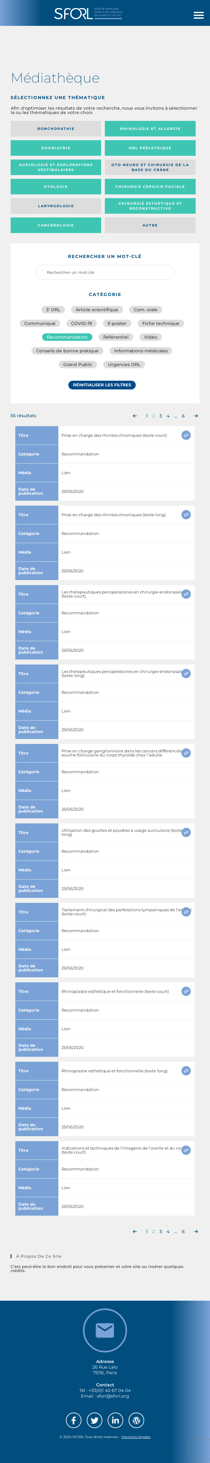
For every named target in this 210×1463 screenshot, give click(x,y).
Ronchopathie (56, 128)
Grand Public (77, 364)
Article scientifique (97, 309)
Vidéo (150, 337)
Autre (150, 225)
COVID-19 (81, 323)
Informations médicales (141, 351)
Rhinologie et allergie (150, 128)
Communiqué (40, 323)
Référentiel (116, 337)
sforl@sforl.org (113, 1396)
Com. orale (146, 309)
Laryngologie (56, 206)
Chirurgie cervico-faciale (150, 186)
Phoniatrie (56, 148)
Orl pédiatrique (150, 148)
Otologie (56, 186)
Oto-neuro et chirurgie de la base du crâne (150, 167)
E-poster (117, 323)
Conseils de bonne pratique (67, 351)
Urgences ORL (124, 364)
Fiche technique (160, 323)
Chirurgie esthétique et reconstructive (150, 206)
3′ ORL (53, 309)
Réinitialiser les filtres (102, 384)
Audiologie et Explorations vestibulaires (56, 167)
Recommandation (67, 337)
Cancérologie (56, 225)
